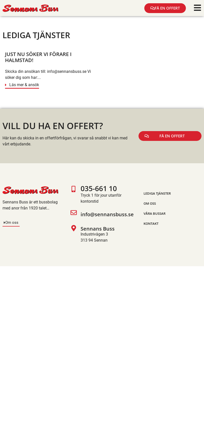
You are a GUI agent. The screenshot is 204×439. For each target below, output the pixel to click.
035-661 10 (99, 188)
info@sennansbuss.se (107, 214)
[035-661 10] (74, 195)
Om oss (150, 203)
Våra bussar (154, 213)
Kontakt (151, 223)
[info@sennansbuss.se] (74, 214)
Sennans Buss (98, 228)
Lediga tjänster (157, 193)
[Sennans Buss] (74, 234)
